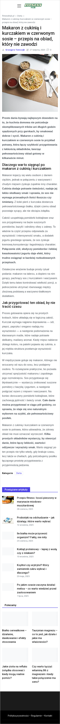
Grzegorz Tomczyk (15, 50)
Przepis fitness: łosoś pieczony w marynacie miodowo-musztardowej (36, 501)
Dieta (19, 15)
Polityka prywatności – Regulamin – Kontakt (30, 715)
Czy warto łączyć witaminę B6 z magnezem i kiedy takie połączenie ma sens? (44, 674)
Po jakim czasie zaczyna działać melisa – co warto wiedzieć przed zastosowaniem (36, 588)
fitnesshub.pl (8, 15)
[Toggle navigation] (19, 6)
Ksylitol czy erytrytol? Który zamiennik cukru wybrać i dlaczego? (33, 569)
